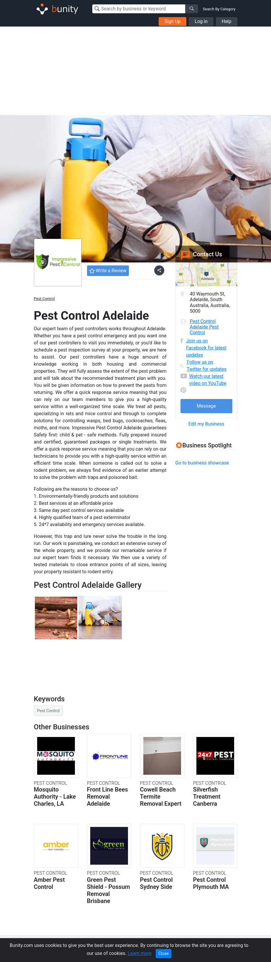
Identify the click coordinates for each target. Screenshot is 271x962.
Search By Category (219, 9)
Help (226, 21)
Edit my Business (206, 424)
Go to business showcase (202, 463)
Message (206, 406)
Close (163, 953)
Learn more (140, 953)
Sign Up (173, 21)
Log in (201, 21)
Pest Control (44, 298)
